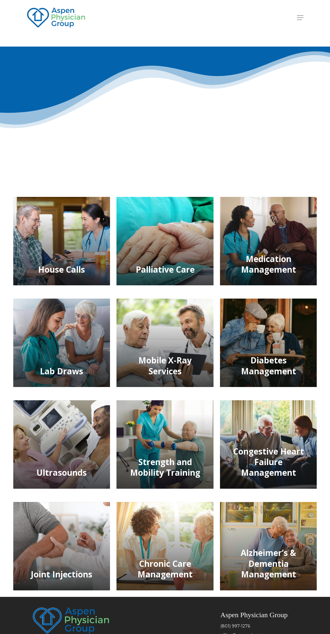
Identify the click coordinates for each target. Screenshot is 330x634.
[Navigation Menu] (300, 18)
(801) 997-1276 (235, 626)
